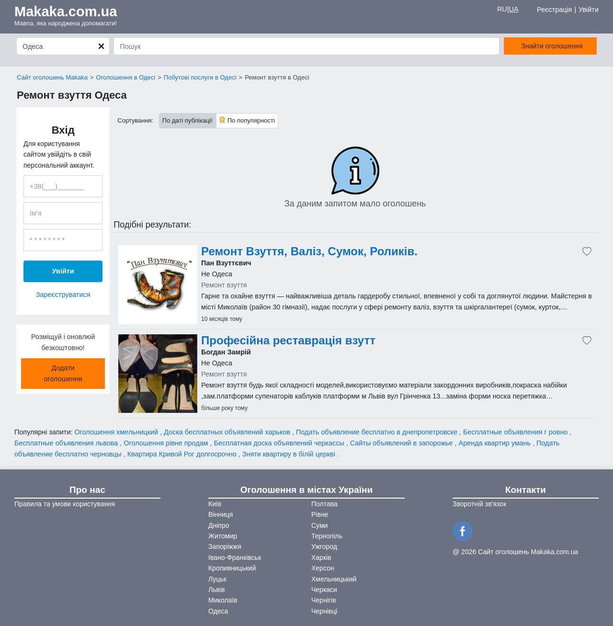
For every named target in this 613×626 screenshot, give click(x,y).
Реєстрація (554, 9)
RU (502, 9)
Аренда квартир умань (496, 443)
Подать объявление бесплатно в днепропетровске (377, 432)
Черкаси (324, 589)
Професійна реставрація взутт (288, 340)
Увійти (589, 9)
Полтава (324, 504)
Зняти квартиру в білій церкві (289, 454)
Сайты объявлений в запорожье (402, 443)
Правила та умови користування (64, 504)
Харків (321, 557)
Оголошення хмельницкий (117, 432)
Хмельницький (333, 579)
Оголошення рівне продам (167, 443)
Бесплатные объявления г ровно (516, 432)
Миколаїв (223, 600)
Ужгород (324, 546)
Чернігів (323, 600)
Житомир (222, 536)
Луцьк (217, 579)
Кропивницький (232, 568)
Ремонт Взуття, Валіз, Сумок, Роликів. (309, 251)
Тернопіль (326, 536)
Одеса (218, 611)
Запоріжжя (224, 546)
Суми (319, 525)
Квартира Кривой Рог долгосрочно (182, 454)
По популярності (247, 120)
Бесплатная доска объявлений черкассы (280, 443)
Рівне (319, 514)
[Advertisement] (157, 284)
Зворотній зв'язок (479, 504)
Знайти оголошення (552, 46)
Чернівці (324, 611)
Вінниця (220, 514)
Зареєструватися (63, 294)
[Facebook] (464, 530)
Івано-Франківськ (234, 557)
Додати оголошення (63, 373)
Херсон (322, 568)
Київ (214, 504)
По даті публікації (187, 120)
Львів (216, 589)
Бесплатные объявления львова (67, 443)
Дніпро (218, 525)
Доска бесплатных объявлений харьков (228, 432)
